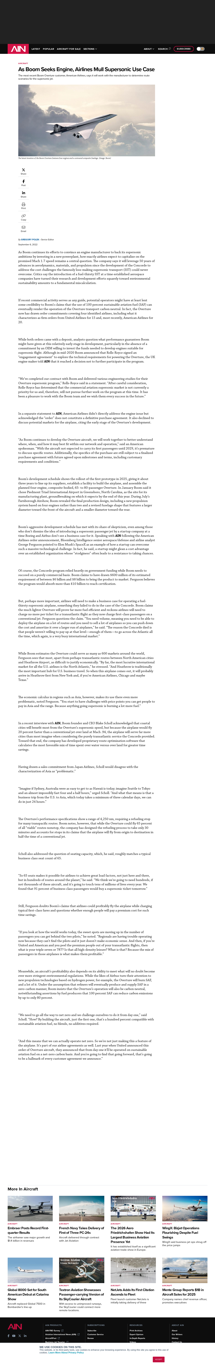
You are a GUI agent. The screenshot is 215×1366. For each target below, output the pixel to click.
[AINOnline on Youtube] (13, 1327)
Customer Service (95, 1325)
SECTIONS (90, 49)
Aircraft (23, 63)
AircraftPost (52, 1329)
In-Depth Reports (137, 1329)
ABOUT (149, 49)
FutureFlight (51, 1336)
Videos (133, 1332)
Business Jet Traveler (56, 1332)
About (174, 1321)
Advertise (178, 1336)
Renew (90, 1329)
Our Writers (177, 1325)
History (175, 1329)
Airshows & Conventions (141, 1340)
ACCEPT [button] (158, 1359)
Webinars (134, 1336)
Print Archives (136, 1321)
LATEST (36, 49)
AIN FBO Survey (54, 1321)
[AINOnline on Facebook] (8, 1327)
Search (164, 48)
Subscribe (183, 48)
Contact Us (177, 1332)
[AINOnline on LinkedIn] (25, 1327)
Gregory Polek (47, 169)
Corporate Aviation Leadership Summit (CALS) (63, 1341)
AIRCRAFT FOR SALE (69, 49)
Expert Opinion (136, 1325)
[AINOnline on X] (19, 1327)
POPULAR (48, 49)
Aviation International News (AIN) (62, 1325)
